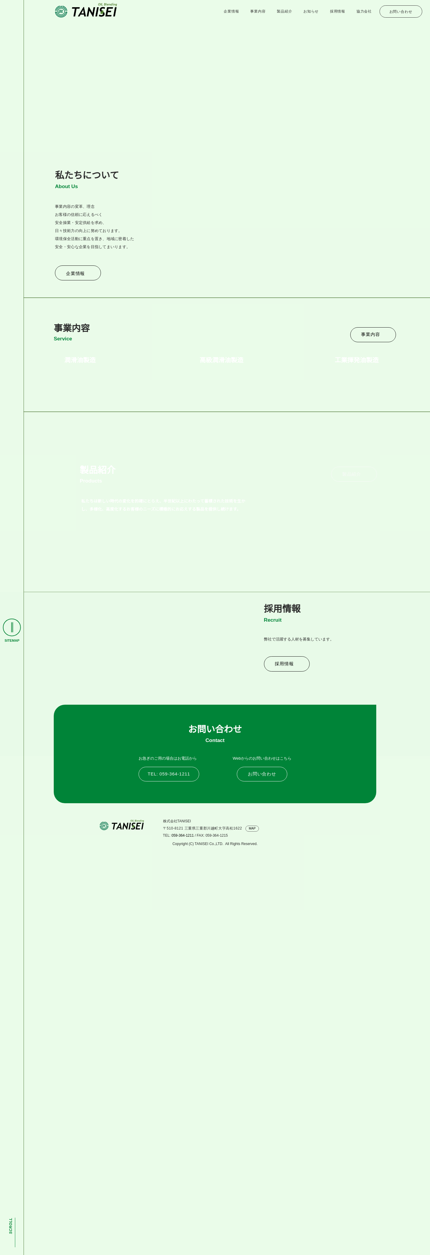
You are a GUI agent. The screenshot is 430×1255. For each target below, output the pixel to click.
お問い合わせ (400, 11)
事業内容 (257, 11)
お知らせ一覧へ (345, 230)
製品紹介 (284, 11)
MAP (253, 1224)
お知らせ (311, 11)
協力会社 (364, 11)
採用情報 (337, 11)
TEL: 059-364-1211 (168, 1170)
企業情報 (231, 11)
